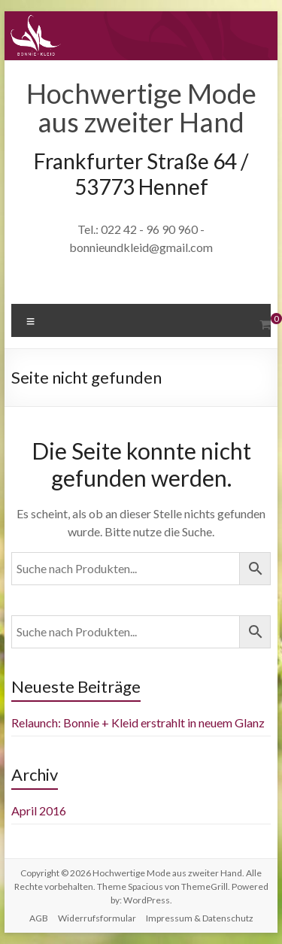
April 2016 (38, 810)
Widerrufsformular (97, 918)
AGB (38, 918)
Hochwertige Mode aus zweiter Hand (141, 107)
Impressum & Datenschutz (199, 918)
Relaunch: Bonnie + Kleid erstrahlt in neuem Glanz (138, 722)
